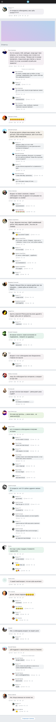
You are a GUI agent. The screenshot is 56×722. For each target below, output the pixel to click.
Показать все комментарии (28, 69)
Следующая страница (28, 718)
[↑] (22, 15)
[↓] (25, 15)
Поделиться (28, 15)
